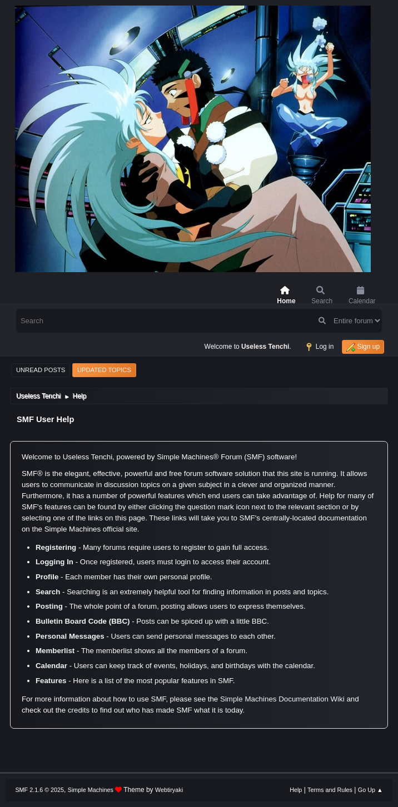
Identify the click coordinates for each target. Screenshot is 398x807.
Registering (56, 547)
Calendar (51, 665)
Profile (47, 577)
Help (296, 789)
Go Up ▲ (370, 789)
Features (51, 680)
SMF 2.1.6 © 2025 (39, 789)
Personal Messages (70, 636)
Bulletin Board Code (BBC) (83, 621)
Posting (49, 606)
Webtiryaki (169, 789)
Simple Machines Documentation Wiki (282, 699)
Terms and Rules (329, 789)
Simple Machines (90, 789)
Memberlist (55, 650)
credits (78, 710)
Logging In (54, 562)
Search (48, 592)
